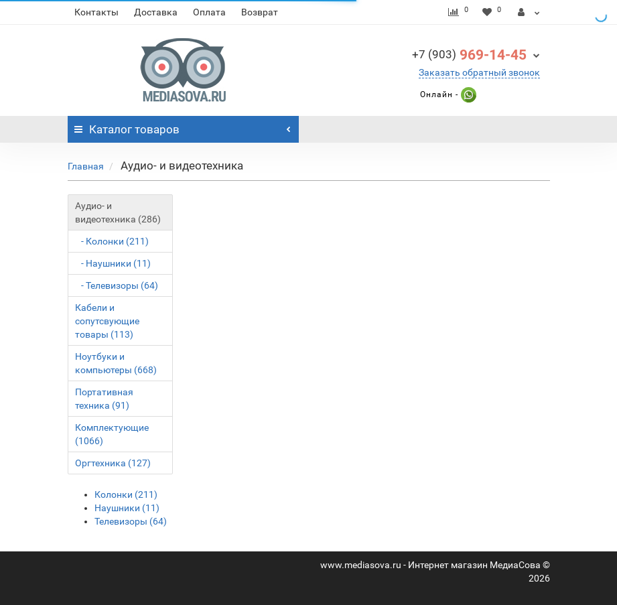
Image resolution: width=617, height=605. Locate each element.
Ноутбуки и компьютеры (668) (116, 363)
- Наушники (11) (113, 263)
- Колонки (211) (112, 241)
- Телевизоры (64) (116, 285)
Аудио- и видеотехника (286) (118, 212)
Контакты (96, 12)
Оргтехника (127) (113, 463)
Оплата (209, 12)
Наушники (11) (126, 507)
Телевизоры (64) (130, 521)
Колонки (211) (125, 494)
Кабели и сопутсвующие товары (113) (107, 321)
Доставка (156, 12)
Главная (86, 166)
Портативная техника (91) (104, 399)
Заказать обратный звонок (479, 72)
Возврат (259, 12)
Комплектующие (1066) (112, 434)
